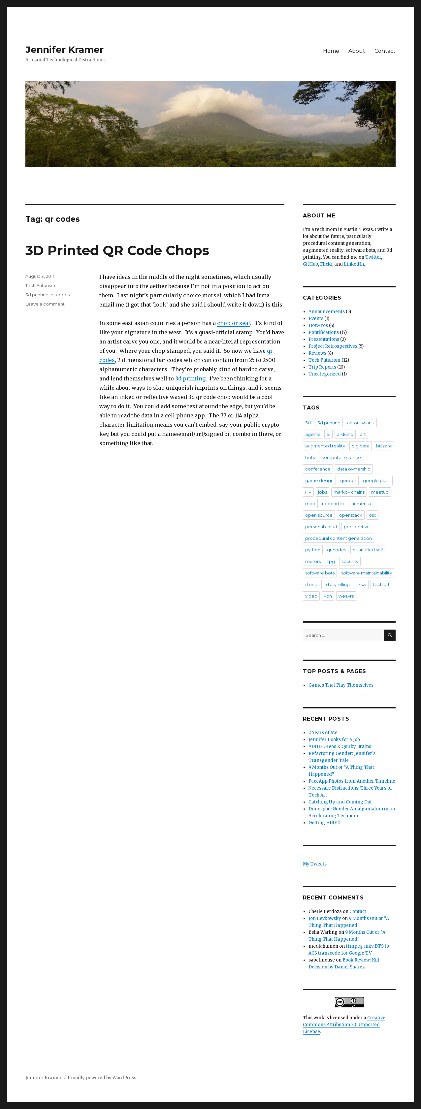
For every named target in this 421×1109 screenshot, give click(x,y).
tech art (381, 584)
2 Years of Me (323, 732)
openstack (350, 515)
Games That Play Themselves (340, 685)
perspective (357, 526)
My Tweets (315, 864)
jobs (322, 492)
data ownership (354, 469)
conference (318, 469)
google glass (376, 480)
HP (308, 492)
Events (315, 318)
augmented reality (325, 445)
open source (319, 515)
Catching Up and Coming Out (340, 802)
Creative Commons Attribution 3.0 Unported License (344, 1024)
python (312, 549)
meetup (380, 492)
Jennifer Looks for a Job (334, 739)
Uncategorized (324, 374)
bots (310, 457)
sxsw (361, 584)
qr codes (60, 294)
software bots (320, 572)
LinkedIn (354, 264)
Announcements (326, 311)
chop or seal (233, 323)
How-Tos (318, 325)
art (363, 434)
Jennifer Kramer (64, 49)
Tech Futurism (40, 285)
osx (372, 515)
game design (319, 480)
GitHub (310, 264)
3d (308, 422)
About (356, 51)
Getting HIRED (324, 823)
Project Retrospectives (332, 346)
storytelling (338, 584)
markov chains (349, 492)
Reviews (317, 353)
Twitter (373, 257)
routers (313, 561)
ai (328, 434)
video (311, 596)
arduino (345, 434)
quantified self (368, 549)
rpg (331, 561)
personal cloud (321, 526)
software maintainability (366, 572)
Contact (385, 51)
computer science (341, 457)
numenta (361, 503)
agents (312, 434)
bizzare (384, 445)
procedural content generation (338, 538)
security (349, 561)
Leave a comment (45, 304)
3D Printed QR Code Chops (117, 250)
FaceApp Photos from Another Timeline (351, 781)
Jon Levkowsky (324, 918)
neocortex (333, 503)
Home (331, 51)
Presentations (323, 339)
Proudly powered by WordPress (102, 1078)
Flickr (326, 264)
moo (310, 503)
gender (348, 480)
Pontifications (323, 332)
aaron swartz (360, 422)
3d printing (190, 378)
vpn (328, 596)
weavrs (346, 596)
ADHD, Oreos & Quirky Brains (339, 746)
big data (361, 445)
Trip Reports (322, 367)
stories (312, 584)
